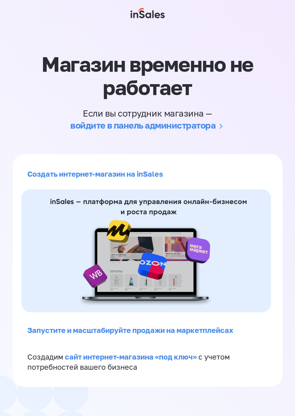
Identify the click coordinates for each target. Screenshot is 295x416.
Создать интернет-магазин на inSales (95, 173)
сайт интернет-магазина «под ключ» (131, 356)
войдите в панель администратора (143, 125)
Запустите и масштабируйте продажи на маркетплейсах (130, 330)
